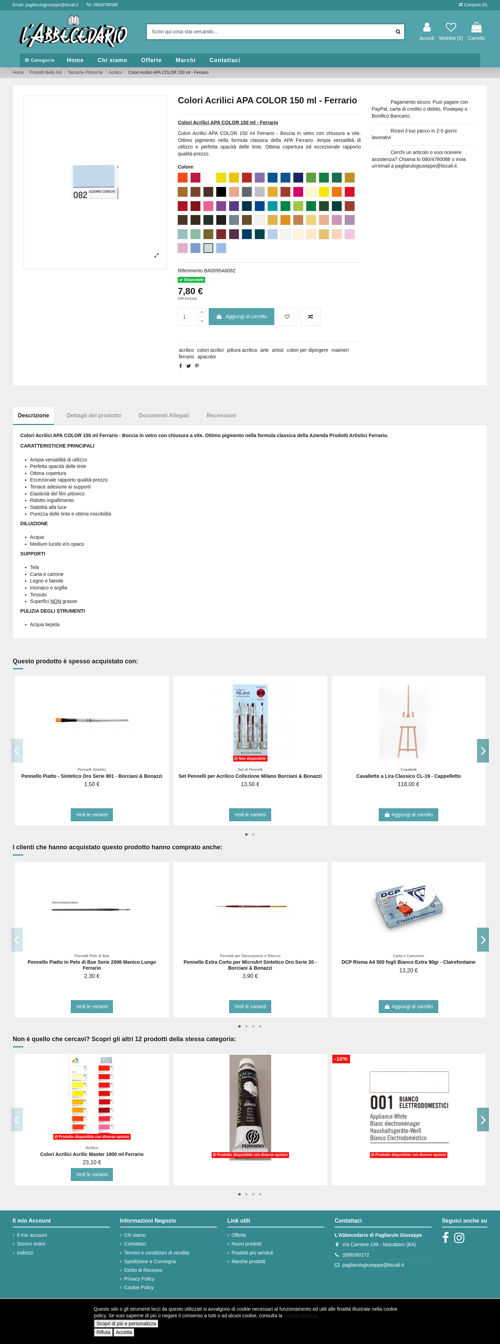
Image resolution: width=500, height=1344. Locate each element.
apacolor (207, 356)
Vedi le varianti (92, 814)
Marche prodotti (248, 1261)
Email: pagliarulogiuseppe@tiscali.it (46, 4)
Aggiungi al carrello (241, 316)
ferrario (186, 356)
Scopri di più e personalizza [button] (126, 1323)
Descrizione (33, 415)
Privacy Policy (139, 1279)
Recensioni (221, 415)
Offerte (239, 1235)
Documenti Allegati (164, 415)
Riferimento (190, 270)
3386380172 (355, 1255)
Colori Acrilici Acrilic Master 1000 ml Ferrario (92, 1154)
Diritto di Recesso (143, 1270)
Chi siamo (135, 1235)
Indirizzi (25, 1253)
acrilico (186, 350)
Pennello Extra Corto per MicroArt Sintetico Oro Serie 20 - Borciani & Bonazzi (250, 965)
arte (264, 350)
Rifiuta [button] (103, 1332)
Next (483, 750)
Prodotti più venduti (252, 1253)
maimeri (340, 350)
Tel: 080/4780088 (102, 4)
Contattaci (135, 1244)
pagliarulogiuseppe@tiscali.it (373, 1265)
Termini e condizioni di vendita (156, 1253)
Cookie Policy (139, 1287)
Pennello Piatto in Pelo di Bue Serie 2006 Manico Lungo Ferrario (92, 965)
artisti (277, 350)
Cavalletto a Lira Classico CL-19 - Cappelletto (408, 776)
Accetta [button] (124, 1332)
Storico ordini (31, 1244)
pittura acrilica (242, 350)
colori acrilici (210, 350)
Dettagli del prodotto (94, 415)
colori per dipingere (307, 350)
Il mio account (32, 1235)
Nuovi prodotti (246, 1244)
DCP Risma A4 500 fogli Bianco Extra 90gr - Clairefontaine (409, 962)
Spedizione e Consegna (150, 1261)
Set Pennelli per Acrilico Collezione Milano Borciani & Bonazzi (250, 776)
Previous (17, 750)
